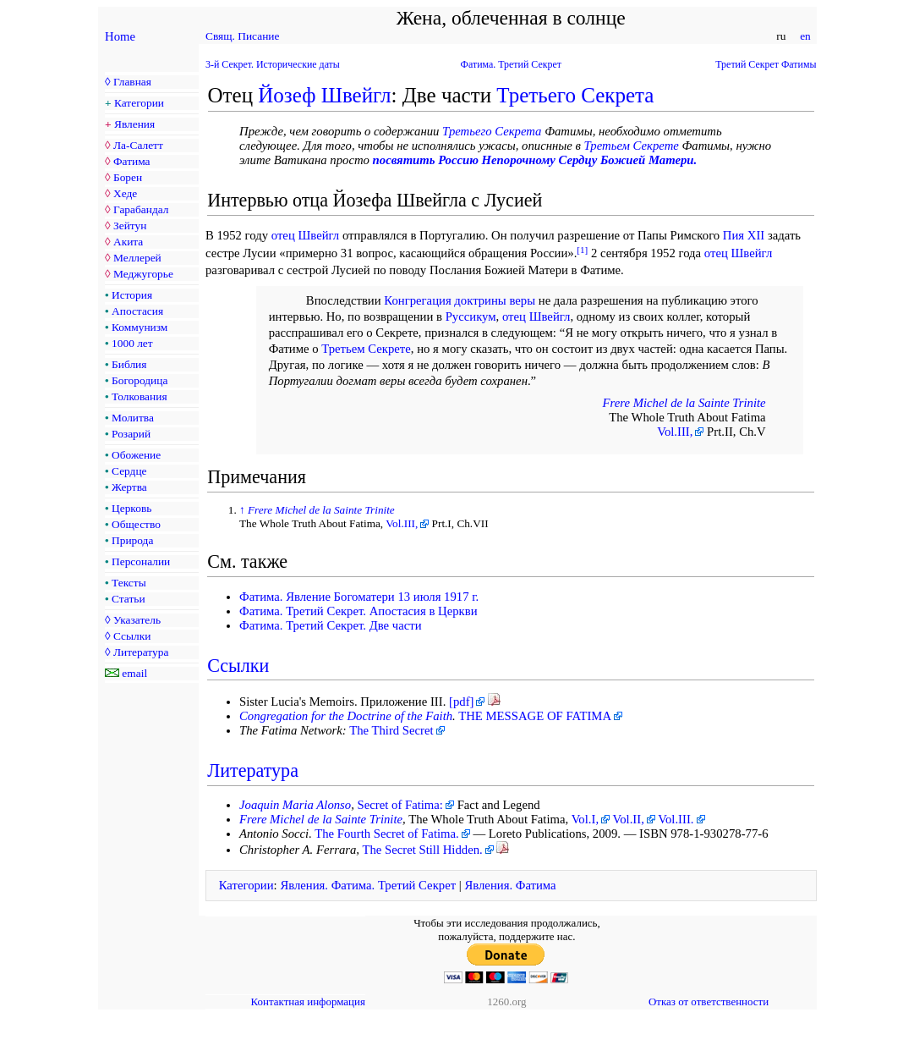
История (132, 295)
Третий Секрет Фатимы (765, 64)
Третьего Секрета (575, 95)
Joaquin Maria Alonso (295, 805)
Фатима (132, 161)
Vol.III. (675, 819)
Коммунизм (139, 327)
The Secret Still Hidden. (422, 849)
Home (120, 36)
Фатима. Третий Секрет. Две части (330, 625)
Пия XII (743, 235)
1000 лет (132, 343)
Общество (136, 524)
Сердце (129, 471)
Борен (127, 177)
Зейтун (129, 225)
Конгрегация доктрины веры (459, 300)
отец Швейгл (305, 235)
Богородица (139, 380)
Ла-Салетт (138, 145)
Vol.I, (585, 819)
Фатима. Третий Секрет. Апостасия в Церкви (358, 611)
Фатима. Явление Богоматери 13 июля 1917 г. (359, 596)
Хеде (125, 193)
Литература (140, 652)
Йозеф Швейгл (324, 95)
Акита (128, 241)
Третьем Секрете (631, 145)
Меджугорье (143, 273)
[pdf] (461, 701)
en (805, 36)
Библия (129, 364)
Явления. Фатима (510, 885)
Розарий (131, 433)
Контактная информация (308, 1001)
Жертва (129, 487)
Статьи (128, 598)
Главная (132, 81)
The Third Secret (391, 730)
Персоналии (141, 561)
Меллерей (137, 257)
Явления (134, 124)
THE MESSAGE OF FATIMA (534, 716)
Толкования (139, 396)
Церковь (131, 508)
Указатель (137, 620)
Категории (139, 102)
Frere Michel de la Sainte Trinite (684, 403)
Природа (132, 540)
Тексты (129, 582)
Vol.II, (628, 819)
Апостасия (137, 311)
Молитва (133, 417)
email (134, 673)
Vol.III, (674, 431)
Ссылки (132, 636)
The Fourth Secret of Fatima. (386, 833)
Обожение (136, 454)
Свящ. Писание (242, 36)
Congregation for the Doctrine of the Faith (345, 716)
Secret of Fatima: (400, 805)
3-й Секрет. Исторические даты (272, 64)
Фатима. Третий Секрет (511, 64)
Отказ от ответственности (709, 1001)
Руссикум (471, 316)
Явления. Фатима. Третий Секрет (368, 885)
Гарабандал (140, 209)
